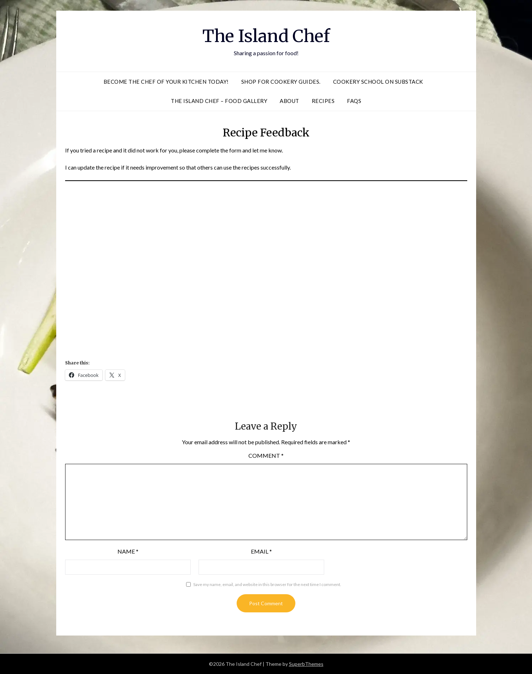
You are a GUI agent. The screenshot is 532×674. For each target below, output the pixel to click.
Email (261, 551)
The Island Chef (266, 36)
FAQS (354, 101)
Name (127, 551)
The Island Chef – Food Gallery (219, 101)
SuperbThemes (306, 664)
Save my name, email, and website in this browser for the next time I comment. (267, 584)
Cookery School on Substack (378, 81)
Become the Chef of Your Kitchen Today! (166, 81)
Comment (266, 455)
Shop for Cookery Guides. (281, 81)
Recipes (323, 101)
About (289, 101)
